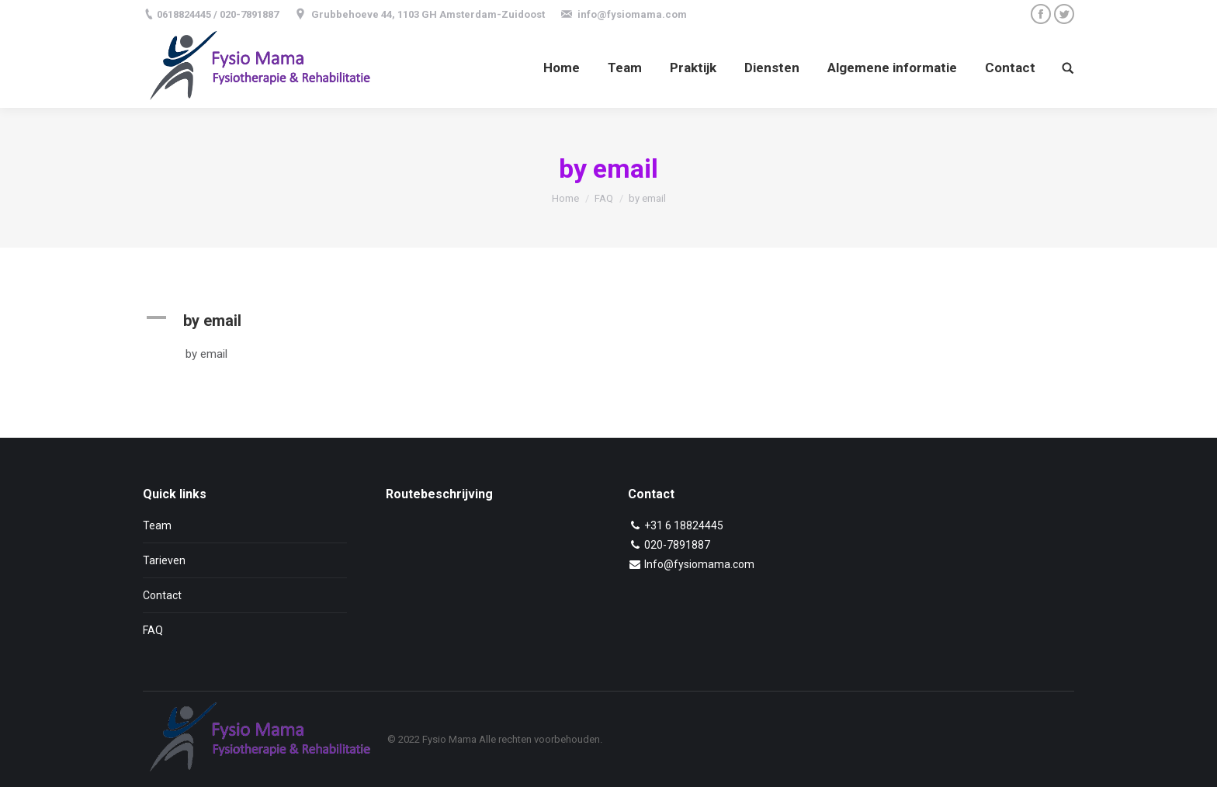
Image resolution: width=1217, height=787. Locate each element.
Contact (162, 595)
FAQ (604, 198)
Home (565, 198)
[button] (463, 320)
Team (157, 525)
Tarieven (164, 560)
